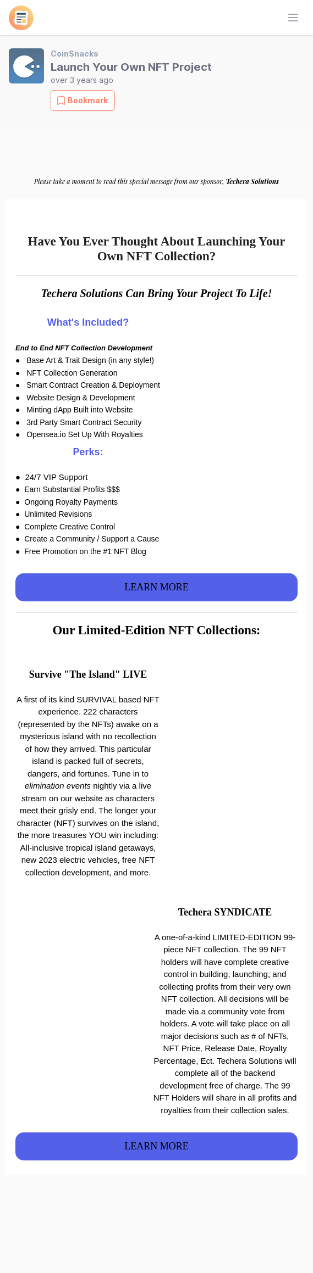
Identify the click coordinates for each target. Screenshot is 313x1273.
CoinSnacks (74, 53)
